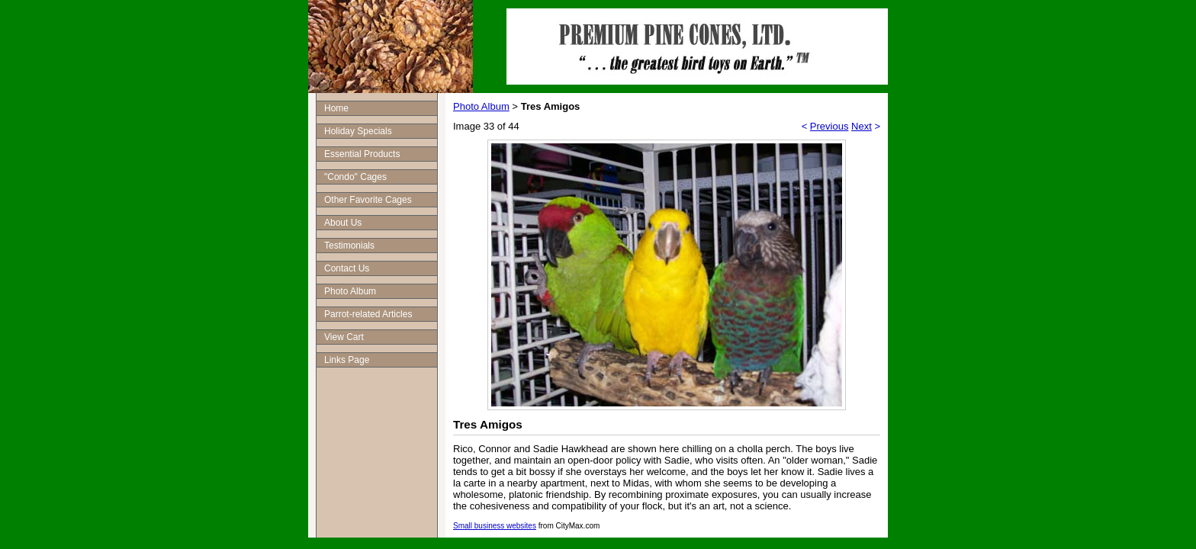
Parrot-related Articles (368, 314)
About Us (343, 222)
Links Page (346, 360)
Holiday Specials (358, 131)
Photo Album (350, 291)
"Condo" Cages (355, 177)
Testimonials (349, 245)
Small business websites (494, 526)
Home (336, 108)
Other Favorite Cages (368, 199)
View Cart (344, 337)
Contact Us (346, 268)
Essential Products (362, 154)
